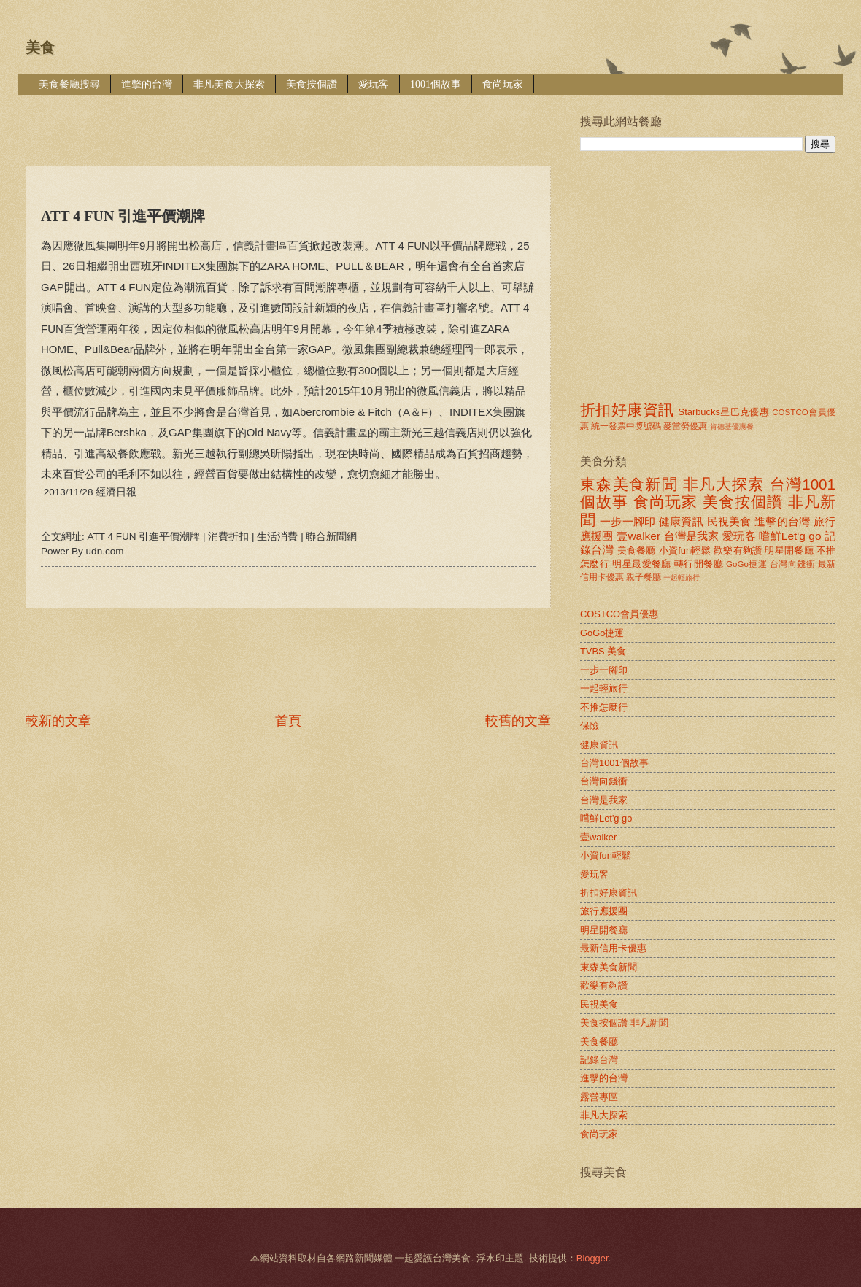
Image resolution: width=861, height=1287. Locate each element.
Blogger (592, 1258)
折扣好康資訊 (626, 409)
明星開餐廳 (789, 550)
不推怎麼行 (604, 707)
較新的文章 (58, 721)
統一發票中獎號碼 (626, 426)
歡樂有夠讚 (738, 550)
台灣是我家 (691, 536)
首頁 (288, 721)
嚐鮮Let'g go (790, 536)
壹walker (638, 536)
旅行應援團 (604, 910)
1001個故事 (435, 84)
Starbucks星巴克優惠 (724, 411)
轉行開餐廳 (698, 563)
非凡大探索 (724, 484)
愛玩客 (373, 84)
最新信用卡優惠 (613, 948)
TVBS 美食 (603, 651)
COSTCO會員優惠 (619, 613)
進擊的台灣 (146, 84)
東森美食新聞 (629, 484)
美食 (40, 47)
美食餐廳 (636, 550)
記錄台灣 (599, 1059)
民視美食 (729, 521)
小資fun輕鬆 (685, 550)
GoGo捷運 (746, 564)
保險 (589, 725)
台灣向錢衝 (792, 564)
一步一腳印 (627, 521)
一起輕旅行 (681, 577)
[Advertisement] (291, 120)
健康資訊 (681, 521)
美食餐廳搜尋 (69, 84)
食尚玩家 (502, 84)
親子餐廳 (643, 577)
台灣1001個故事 (614, 762)
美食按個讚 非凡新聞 (624, 1022)
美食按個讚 (311, 84)
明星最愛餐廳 (641, 563)
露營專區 (599, 1096)
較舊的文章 (518, 721)
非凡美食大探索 (229, 84)
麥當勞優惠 (685, 426)
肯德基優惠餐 (732, 426)
